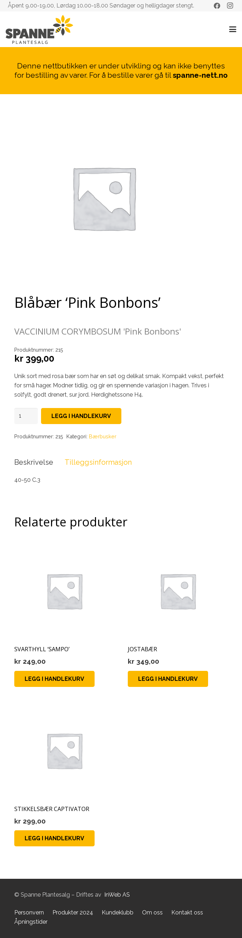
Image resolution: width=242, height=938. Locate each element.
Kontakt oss (187, 912)
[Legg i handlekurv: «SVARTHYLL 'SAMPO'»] (54, 679)
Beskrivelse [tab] (33, 462)
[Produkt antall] (26, 416)
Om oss (152, 912)
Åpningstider (30, 921)
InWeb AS (117, 894)
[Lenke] (39, 29)
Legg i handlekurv (81, 416)
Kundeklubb (117, 912)
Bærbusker (102, 436)
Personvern (29, 912)
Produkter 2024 (72, 912)
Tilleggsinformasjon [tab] (98, 462)
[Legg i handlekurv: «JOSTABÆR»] (168, 679)
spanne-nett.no (200, 75)
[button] (233, 29)
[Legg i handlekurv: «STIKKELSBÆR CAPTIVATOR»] (54, 838)
